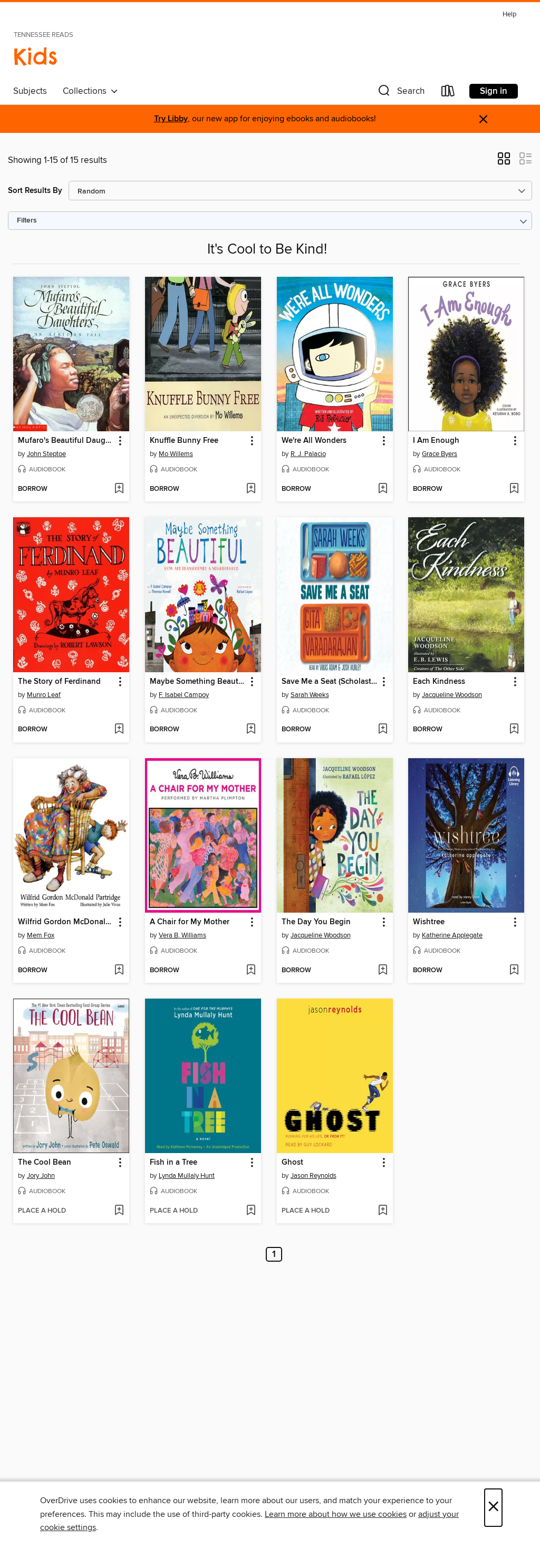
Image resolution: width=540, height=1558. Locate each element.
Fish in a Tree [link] (173, 1162)
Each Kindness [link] (439, 681)
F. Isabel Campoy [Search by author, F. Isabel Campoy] (184, 695)
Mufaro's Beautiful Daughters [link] (66, 441)
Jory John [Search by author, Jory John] (41, 1176)
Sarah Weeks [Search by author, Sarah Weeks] (310, 695)
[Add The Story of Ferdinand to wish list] (119, 730)
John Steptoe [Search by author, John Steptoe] (46, 454)
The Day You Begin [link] (316, 922)
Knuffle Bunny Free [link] (184, 441)
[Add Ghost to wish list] (382, 1211)
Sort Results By (35, 191)
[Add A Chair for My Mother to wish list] (250, 971)
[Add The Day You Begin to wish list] (382, 971)
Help (509, 14)
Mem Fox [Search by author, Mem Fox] (40, 935)
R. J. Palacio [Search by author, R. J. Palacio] (308, 454)
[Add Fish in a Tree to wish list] (250, 1211)
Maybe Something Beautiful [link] (198, 681)
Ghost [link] (292, 1162)
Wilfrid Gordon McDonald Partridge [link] (66, 922)
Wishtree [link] (429, 922)
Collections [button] (90, 91)
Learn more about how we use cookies (336, 1514)
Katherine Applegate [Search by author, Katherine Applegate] (452, 935)
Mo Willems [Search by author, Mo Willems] (176, 454)
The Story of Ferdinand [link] (59, 681)
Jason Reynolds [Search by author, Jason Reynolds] (313, 1176)
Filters (27, 220)
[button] (400, 93)
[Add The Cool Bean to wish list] (119, 1211)
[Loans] (448, 93)
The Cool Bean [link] (44, 1162)
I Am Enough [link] (436, 441)
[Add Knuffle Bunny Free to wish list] (250, 489)
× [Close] (493, 1507)
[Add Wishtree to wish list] (513, 971)
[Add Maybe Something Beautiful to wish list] (250, 730)
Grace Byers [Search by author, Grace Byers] (439, 454)
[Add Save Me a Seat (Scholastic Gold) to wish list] (382, 730)
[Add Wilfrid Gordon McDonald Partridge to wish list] (119, 971)
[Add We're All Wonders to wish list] (382, 489)
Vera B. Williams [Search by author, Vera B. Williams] (182, 935)
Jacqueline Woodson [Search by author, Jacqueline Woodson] (452, 695)
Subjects (30, 91)
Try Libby (171, 118)
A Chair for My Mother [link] (189, 922)
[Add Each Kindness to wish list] (513, 730)
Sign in (493, 91)
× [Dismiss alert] (483, 119)
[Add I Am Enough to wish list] (513, 489)
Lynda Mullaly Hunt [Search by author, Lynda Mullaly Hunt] (187, 1176)
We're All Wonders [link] (314, 441)
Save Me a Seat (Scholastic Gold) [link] (330, 681)
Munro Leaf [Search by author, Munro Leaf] (44, 695)
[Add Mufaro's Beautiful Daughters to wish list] (119, 489)
